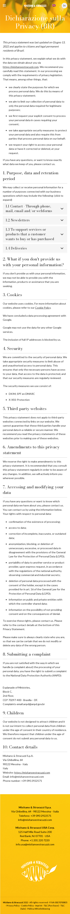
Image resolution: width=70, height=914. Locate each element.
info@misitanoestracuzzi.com (35, 819)
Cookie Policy (43, 307)
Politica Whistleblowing (38, 908)
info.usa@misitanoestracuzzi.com (35, 844)
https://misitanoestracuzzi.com (21, 66)
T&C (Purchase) (51, 905)
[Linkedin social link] (64, 5)
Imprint (38, 905)
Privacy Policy (13, 905)
